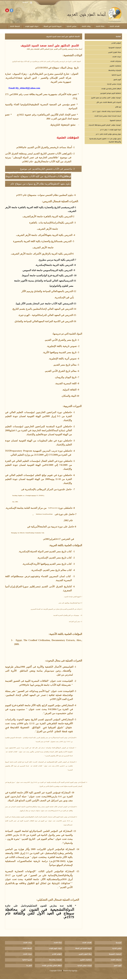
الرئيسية (25, 2)
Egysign (74, 971)
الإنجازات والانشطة (114, 70)
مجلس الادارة (71, 26)
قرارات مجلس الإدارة (114, 84)
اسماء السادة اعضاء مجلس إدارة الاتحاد (107, 116)
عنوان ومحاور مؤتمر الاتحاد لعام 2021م (108, 134)
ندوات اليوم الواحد (31, 26)
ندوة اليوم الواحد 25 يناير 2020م (110, 129)
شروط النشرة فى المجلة (53, 26)
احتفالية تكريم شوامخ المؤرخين (110, 93)
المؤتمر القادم (116, 43)
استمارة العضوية (115, 120)
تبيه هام (118, 107)
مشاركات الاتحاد (115, 61)
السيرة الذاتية (116, 75)
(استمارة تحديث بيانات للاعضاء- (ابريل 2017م (106, 111)
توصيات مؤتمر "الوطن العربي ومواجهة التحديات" (105, 125)
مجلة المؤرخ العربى (114, 52)
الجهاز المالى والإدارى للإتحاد (111, 88)
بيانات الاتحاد (86, 26)
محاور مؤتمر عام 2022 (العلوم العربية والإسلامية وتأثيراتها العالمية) (105, 140)
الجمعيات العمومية (115, 47)
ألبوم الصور (117, 79)
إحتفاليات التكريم (115, 66)
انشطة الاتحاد (15, 26)
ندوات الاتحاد (116, 56)
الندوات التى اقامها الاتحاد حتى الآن (108, 102)
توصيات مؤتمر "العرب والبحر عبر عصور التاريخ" (106, 97)
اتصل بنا (29, 965)
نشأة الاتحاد (100, 26)
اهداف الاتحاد (115, 26)
